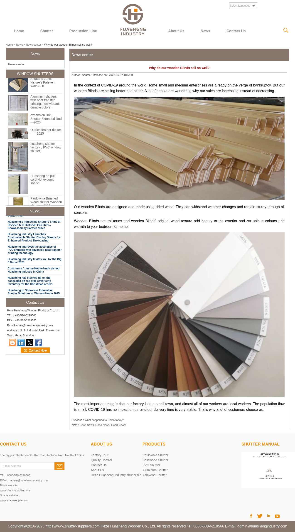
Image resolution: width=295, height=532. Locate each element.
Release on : (101, 75)
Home (19, 31)
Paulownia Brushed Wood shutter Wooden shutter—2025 (46, 202)
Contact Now (35, 350)
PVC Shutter (151, 465)
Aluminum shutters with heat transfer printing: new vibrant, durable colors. (45, 103)
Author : (77, 75)
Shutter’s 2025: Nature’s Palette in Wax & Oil (43, 83)
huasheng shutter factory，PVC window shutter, (45, 148)
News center (33, 44)
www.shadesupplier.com (14, 500)
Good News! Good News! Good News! (103, 425)
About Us (176, 31)
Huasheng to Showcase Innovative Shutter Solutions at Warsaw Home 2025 (34, 293)
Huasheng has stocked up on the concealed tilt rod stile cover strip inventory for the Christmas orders (30, 282)
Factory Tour (99, 455)
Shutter (46, 31)
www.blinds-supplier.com (15, 490)
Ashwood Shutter (155, 475)
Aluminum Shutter (155, 470)
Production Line (83, 31)
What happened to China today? (104, 420)
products (154, 444)
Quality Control (101, 460)
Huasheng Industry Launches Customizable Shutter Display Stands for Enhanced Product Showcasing (34, 238)
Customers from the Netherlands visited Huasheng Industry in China (33, 271)
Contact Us (236, 31)
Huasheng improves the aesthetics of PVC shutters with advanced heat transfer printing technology (34, 251)
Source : (87, 75)
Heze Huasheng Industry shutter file (116, 475)
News (205, 31)
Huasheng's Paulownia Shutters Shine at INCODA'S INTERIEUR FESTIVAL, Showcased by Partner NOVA (34, 226)
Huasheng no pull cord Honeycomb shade (42, 180)
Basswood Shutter (155, 460)
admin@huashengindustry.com (29, 480)
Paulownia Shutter (155, 455)
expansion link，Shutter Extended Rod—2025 (46, 119)
